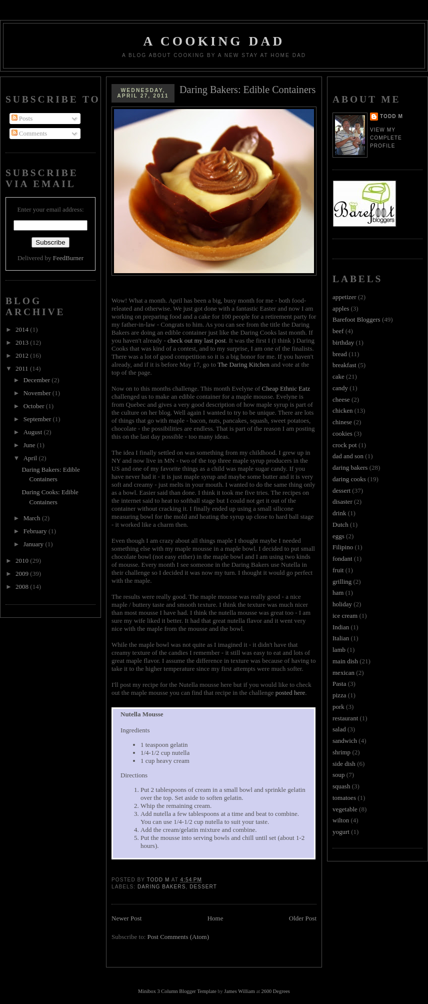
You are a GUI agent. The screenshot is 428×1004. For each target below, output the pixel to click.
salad (339, 729)
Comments (30, 133)
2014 (23, 329)
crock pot (344, 445)
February (36, 531)
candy (340, 388)
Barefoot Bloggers (356, 319)
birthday (343, 342)
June (30, 445)
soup (338, 774)
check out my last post (197, 340)
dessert (203, 886)
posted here (291, 692)
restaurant (345, 718)
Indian (340, 627)
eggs (338, 536)
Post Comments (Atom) (179, 936)
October (35, 406)
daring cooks (349, 479)
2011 (23, 368)
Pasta (339, 683)
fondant (342, 558)
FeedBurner (68, 258)
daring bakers (162, 886)
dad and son (348, 456)
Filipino (342, 547)
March (33, 518)
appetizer (344, 297)
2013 (23, 342)
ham (338, 592)
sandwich (344, 740)
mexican (343, 672)
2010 (23, 560)
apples (340, 308)
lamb (339, 649)
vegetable (345, 809)
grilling (342, 581)
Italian (340, 638)
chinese (342, 422)
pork (338, 706)
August (34, 432)
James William (239, 991)
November (38, 393)
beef (338, 331)
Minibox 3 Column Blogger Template (177, 991)
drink (339, 513)
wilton (340, 820)
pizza (339, 695)
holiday (342, 604)
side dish (344, 763)
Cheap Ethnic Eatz (286, 388)
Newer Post (127, 918)
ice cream (345, 615)
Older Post (302, 918)
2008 (23, 586)
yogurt (341, 831)
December (38, 380)
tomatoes (344, 797)
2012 (23, 355)
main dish (345, 661)
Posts (22, 118)
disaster (342, 501)
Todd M (391, 116)
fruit (338, 570)
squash (341, 786)
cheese (341, 399)
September (38, 419)
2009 (23, 573)
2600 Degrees (275, 991)
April (31, 458)
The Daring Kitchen (244, 364)
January (35, 544)
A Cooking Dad (214, 41)
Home (216, 918)
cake (338, 376)
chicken (342, 410)
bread (339, 354)
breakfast (344, 365)
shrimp (341, 752)
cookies (342, 433)
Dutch (340, 524)
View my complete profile (386, 138)
